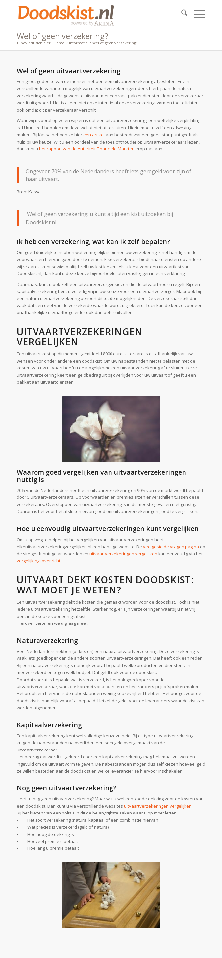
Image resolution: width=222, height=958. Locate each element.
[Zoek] (181, 13)
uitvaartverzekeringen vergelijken (123, 554)
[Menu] (196, 13)
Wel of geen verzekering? (62, 35)
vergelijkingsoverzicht (38, 561)
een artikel (94, 135)
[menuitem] (181, 13)
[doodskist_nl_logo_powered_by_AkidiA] (92, 13)
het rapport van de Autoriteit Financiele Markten (87, 149)
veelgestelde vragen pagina (171, 547)
